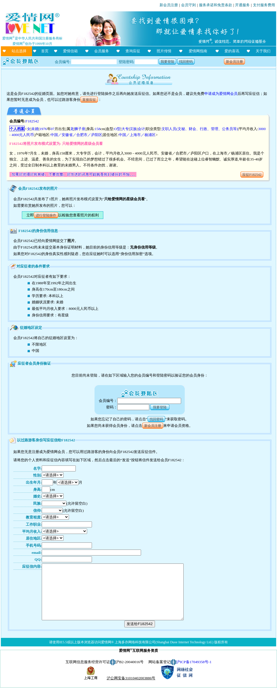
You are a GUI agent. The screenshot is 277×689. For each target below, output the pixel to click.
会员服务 (101, 51)
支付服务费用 (264, 5)
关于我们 (263, 51)
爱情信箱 (70, 51)
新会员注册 (169, 5)
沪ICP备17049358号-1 (193, 662)
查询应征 (132, 51)
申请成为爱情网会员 (221, 93)
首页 (45, 51)
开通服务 (242, 5)
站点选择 (19, 51)
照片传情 (164, 51)
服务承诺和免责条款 (215, 5)
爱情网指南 (198, 51)
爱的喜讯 (231, 51)
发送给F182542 (140, 624)
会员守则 (188, 5)
